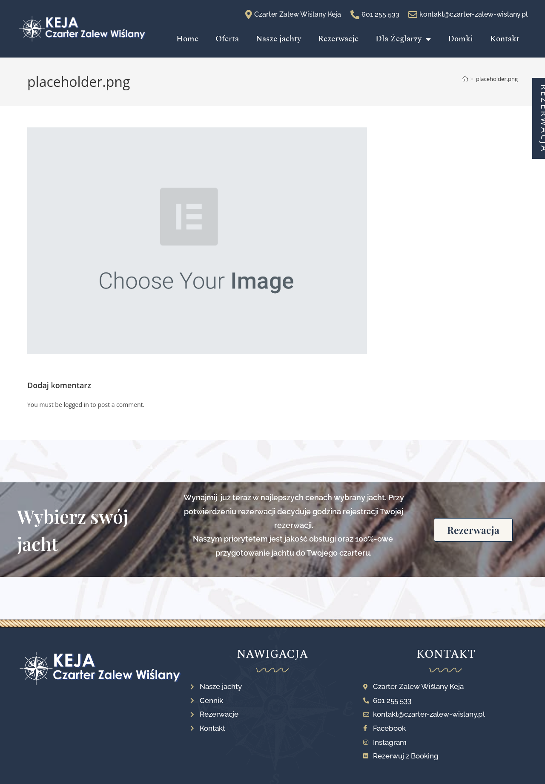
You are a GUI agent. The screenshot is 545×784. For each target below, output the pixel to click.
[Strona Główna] (465, 79)
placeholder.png (497, 79)
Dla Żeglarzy (403, 39)
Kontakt (504, 39)
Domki (460, 39)
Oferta (227, 39)
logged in (76, 405)
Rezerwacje (338, 39)
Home (187, 39)
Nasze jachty (278, 39)
